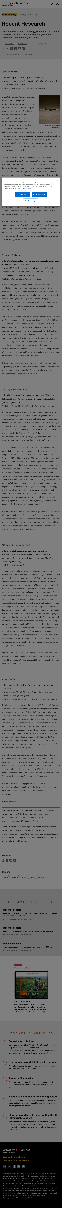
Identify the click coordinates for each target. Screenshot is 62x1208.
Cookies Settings (30, 201)
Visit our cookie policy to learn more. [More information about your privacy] (20, 188)
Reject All (23, 194)
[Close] (57, 180)
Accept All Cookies (39, 194)
